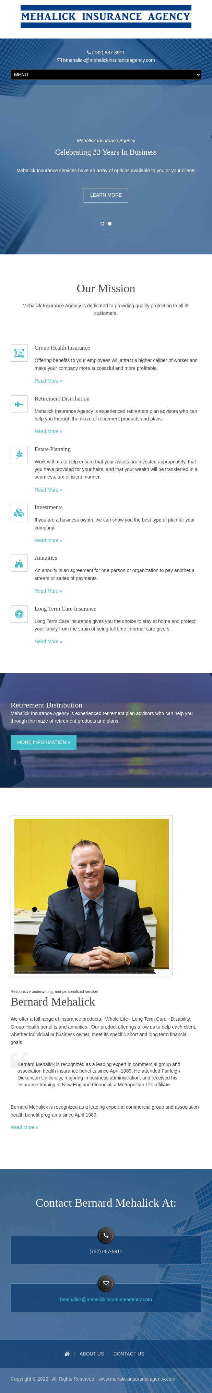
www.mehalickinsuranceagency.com (136, 1379)
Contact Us (129, 1354)
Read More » (48, 381)
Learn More (106, 195)
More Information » (43, 742)
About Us (92, 1354)
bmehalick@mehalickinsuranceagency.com (106, 1299)
